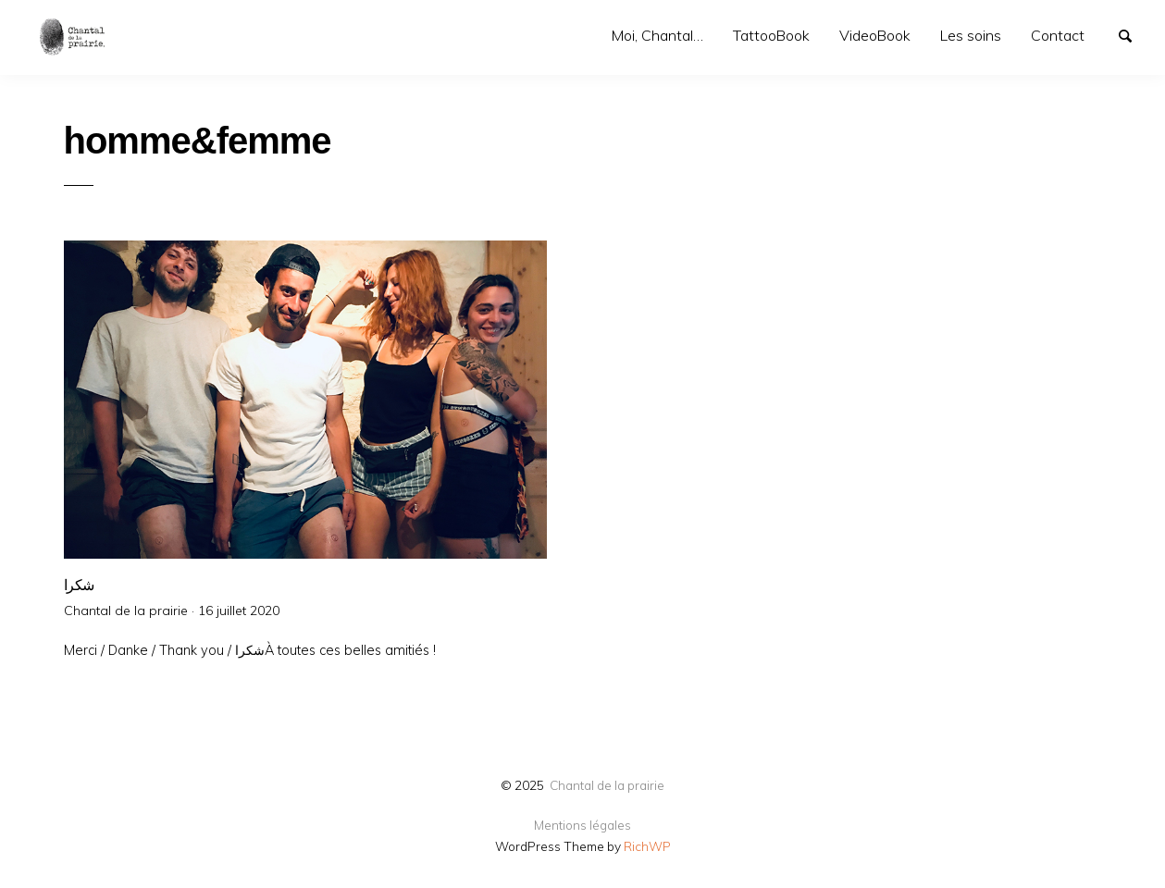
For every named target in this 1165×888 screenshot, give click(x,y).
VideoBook (875, 35)
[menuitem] (657, 35)
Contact (1057, 35)
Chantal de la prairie (607, 785)
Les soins (970, 35)
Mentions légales (582, 825)
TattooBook (771, 35)
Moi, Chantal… (657, 35)
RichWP (647, 846)
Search (1133, 34)
